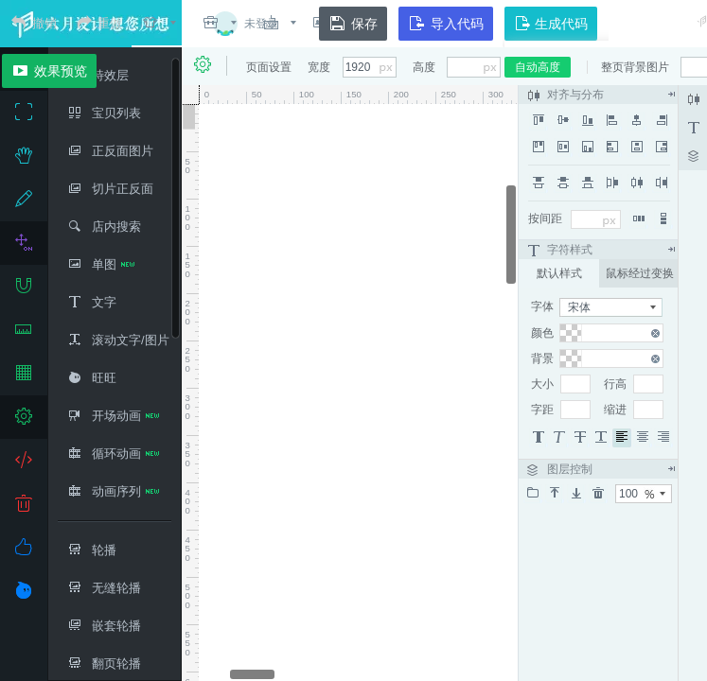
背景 (542, 358)
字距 (542, 409)
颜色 (542, 333)
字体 (542, 306)
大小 (542, 384)
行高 (615, 384)
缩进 (615, 409)
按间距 (545, 218)
